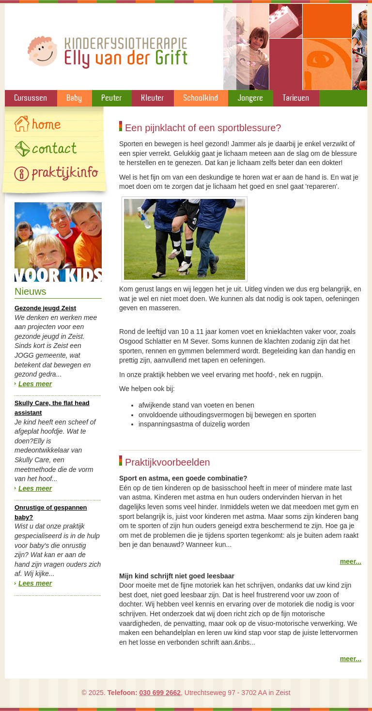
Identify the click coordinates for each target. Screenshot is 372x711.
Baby (74, 98)
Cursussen (31, 98)
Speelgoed (58, 242)
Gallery (56, 173)
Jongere (251, 98)
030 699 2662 (160, 692)
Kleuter (152, 98)
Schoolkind (201, 98)
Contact (56, 149)
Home (56, 125)
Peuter (112, 98)
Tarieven (296, 98)
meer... (350, 561)
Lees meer (35, 384)
